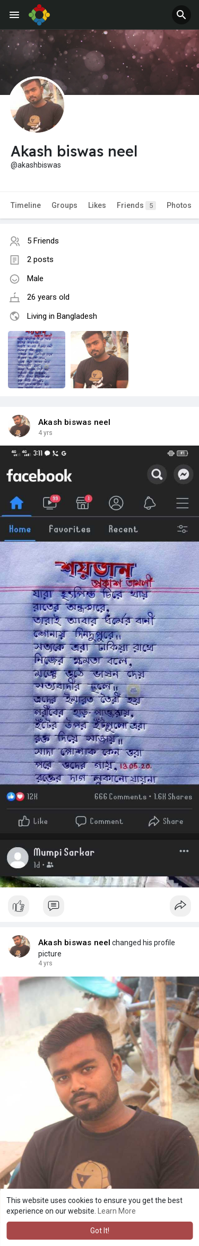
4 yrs (45, 433)
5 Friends (43, 241)
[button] (181, 14)
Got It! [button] (99, 1230)
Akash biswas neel (74, 422)
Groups (64, 205)
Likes (97, 205)
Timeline (26, 205)
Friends (136, 205)
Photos (179, 205)
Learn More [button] (117, 1211)
